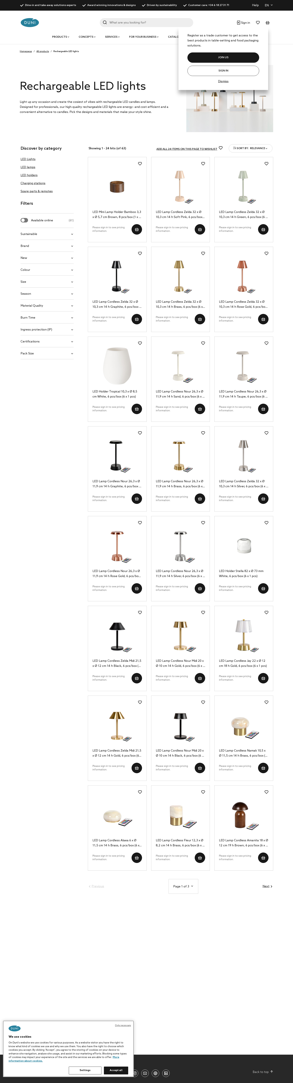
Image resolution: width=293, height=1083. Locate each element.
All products (42, 51)
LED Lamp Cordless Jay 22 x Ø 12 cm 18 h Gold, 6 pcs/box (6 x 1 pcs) (243, 663)
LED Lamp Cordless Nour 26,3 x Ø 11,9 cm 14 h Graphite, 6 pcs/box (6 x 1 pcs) (117, 484)
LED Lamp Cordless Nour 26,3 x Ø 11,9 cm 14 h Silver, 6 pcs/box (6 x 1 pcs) (180, 574)
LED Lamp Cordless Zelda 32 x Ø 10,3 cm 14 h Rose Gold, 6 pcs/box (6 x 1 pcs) (243, 304)
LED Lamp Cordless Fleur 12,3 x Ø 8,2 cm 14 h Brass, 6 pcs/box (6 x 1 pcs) (180, 843)
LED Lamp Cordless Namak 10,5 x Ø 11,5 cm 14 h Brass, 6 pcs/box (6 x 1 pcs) (243, 753)
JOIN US (223, 57)
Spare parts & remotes (37, 191)
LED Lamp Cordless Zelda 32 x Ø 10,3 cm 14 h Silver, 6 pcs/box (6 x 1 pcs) (243, 484)
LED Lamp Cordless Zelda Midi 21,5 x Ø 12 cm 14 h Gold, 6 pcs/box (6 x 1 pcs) (116, 753)
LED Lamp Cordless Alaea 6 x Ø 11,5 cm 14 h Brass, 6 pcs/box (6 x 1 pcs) (117, 843)
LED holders (29, 175)
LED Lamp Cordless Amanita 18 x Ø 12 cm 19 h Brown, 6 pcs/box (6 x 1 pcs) (243, 843)
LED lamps (28, 167)
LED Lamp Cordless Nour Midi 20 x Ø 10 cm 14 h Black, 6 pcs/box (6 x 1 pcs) (180, 753)
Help (255, 5)
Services (111, 37)
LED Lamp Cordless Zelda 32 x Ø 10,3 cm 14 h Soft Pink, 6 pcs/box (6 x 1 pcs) (179, 215)
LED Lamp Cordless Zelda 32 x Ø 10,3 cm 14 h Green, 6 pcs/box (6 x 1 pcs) (243, 215)
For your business (142, 37)
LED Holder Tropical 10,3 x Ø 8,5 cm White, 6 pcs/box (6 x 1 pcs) (114, 394)
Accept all (116, 1070)
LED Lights (28, 159)
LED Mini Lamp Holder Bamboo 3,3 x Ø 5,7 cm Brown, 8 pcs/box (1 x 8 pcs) (116, 215)
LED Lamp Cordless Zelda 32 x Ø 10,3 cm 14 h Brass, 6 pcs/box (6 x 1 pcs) (180, 304)
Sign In (223, 70)
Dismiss (223, 81)
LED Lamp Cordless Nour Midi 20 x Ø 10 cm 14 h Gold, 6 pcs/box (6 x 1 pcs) (180, 664)
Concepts (86, 37)
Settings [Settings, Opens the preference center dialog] (85, 1070)
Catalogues (177, 37)
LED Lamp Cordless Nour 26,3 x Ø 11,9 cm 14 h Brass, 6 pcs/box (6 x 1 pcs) (180, 484)
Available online (52, 220)
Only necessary (123, 1025)
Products (59, 37)
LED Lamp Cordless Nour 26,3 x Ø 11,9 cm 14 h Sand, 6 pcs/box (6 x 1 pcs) (180, 394)
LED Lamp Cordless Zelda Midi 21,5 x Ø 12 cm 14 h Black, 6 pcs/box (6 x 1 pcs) (116, 664)
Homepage (26, 51)
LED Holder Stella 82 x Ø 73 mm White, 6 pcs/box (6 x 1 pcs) (241, 573)
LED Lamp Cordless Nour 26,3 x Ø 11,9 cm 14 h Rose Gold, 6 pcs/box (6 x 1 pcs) (116, 574)
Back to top (263, 1072)
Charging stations (33, 183)
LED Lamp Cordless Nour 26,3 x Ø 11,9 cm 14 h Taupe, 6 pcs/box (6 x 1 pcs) (243, 394)
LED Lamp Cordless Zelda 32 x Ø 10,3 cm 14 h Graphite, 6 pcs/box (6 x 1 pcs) (117, 304)
